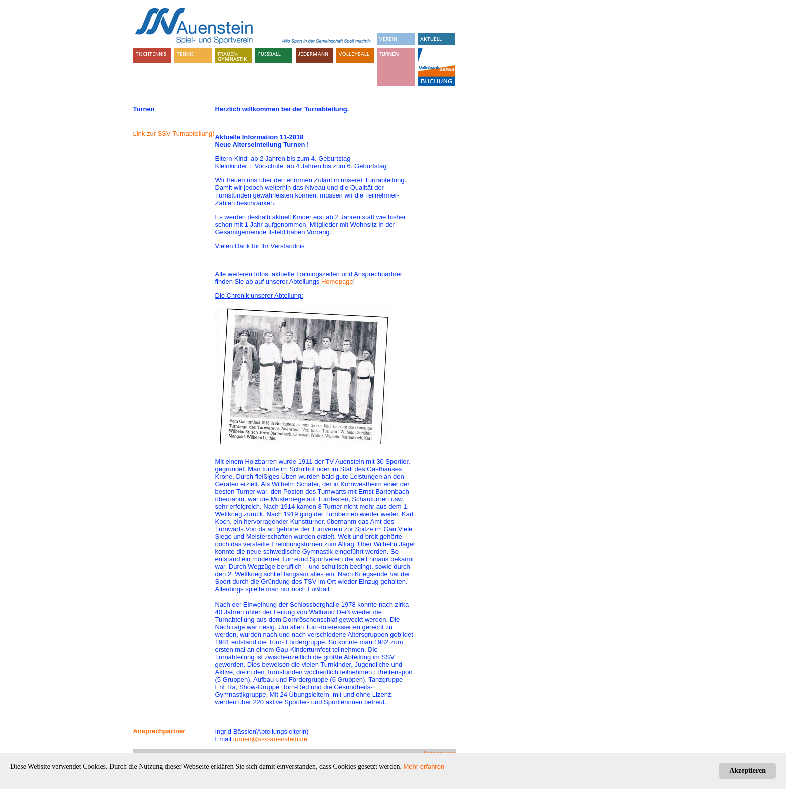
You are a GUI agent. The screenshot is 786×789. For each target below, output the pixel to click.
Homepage (337, 281)
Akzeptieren (747, 770)
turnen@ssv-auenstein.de (270, 739)
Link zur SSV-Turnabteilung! (173, 133)
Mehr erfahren (424, 766)
